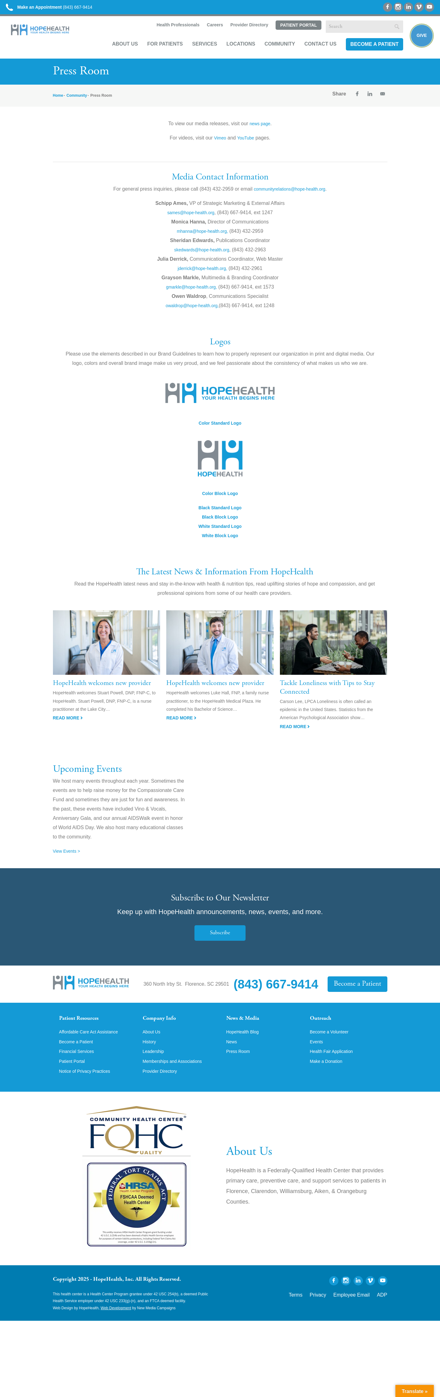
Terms (314, 1308)
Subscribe (220, 938)
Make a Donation (328, 1075)
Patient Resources (83, 1024)
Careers (208, 32)
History (150, 1054)
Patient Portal (291, 33)
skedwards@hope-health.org (201, 255)
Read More (68, 723)
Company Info (163, 1024)
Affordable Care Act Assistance (93, 1043)
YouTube (246, 143)
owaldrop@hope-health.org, (192, 310)
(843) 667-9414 (61, 9)
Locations (234, 51)
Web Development (116, 1323)
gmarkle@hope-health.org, (191, 292)
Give (419, 42)
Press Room (240, 1065)
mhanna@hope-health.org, (202, 236)
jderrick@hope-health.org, (202, 273)
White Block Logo (220, 541)
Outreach (323, 1024)
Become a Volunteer (332, 1043)
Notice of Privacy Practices (88, 1086)
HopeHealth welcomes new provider (102, 689)
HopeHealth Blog (245, 1043)
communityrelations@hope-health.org (289, 194)
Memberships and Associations (177, 1075)
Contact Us (314, 51)
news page (260, 129)
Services (198, 51)
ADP (383, 1308)
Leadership (155, 1065)
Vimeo (219, 143)
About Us (119, 51)
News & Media (246, 1024)
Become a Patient (368, 51)
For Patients (158, 51)
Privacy (332, 1308)
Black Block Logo (220, 522)
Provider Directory (242, 32)
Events (317, 1054)
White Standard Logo (220, 531)
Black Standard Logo (220, 513)
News (232, 1054)
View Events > (69, 856)
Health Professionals (170, 32)
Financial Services (79, 1065)
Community (273, 51)
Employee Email (359, 1308)
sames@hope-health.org (190, 217)
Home (58, 101)
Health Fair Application (334, 1065)
